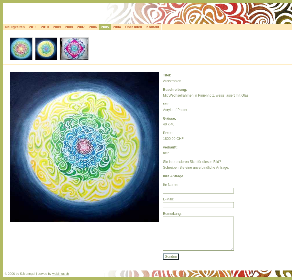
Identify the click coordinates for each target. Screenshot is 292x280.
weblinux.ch (60, 273)
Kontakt (152, 27)
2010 (45, 27)
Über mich (133, 27)
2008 (69, 27)
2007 (81, 27)
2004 (117, 27)
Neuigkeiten (15, 27)
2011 (33, 27)
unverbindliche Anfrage (210, 168)
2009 (57, 27)
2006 (93, 27)
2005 (105, 27)
